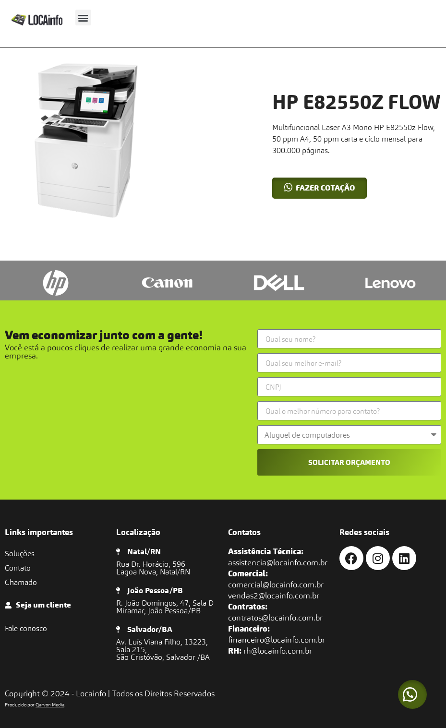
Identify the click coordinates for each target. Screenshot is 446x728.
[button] (83, 17)
